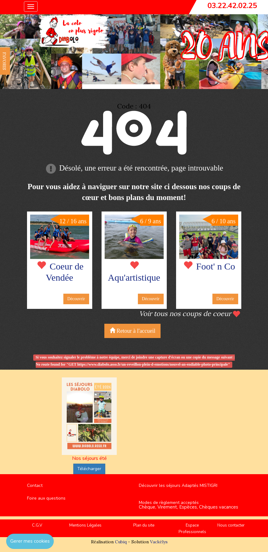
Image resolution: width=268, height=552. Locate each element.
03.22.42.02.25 (232, 6)
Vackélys (159, 542)
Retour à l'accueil (133, 330)
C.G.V (37, 525)
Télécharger (89, 469)
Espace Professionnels (192, 529)
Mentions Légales (85, 525)
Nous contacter (231, 525)
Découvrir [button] (76, 298)
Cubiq (121, 542)
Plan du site (143, 525)
